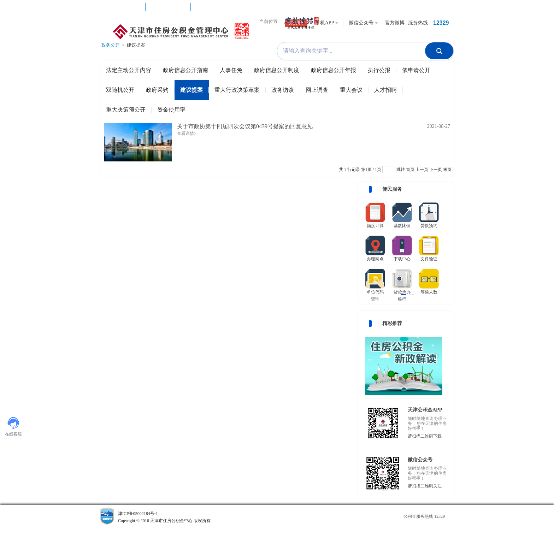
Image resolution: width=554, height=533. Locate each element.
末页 (447, 169)
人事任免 (231, 70)
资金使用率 (171, 110)
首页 (410, 169)
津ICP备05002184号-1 (186, 517)
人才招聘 (385, 90)
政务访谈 (282, 90)
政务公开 (110, 45)
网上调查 (317, 90)
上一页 (422, 169)
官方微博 (395, 22)
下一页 (435, 169)
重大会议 (351, 90)
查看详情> (186, 133)
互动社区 (123, 10)
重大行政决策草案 (237, 90)
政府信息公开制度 (276, 70)
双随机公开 (120, 90)
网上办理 (168, 10)
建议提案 (136, 45)
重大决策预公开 (126, 110)
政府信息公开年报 (333, 70)
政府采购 (157, 90)
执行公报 (379, 70)
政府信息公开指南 (185, 70)
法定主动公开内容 (128, 70)
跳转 (400, 169)
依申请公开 (416, 70)
